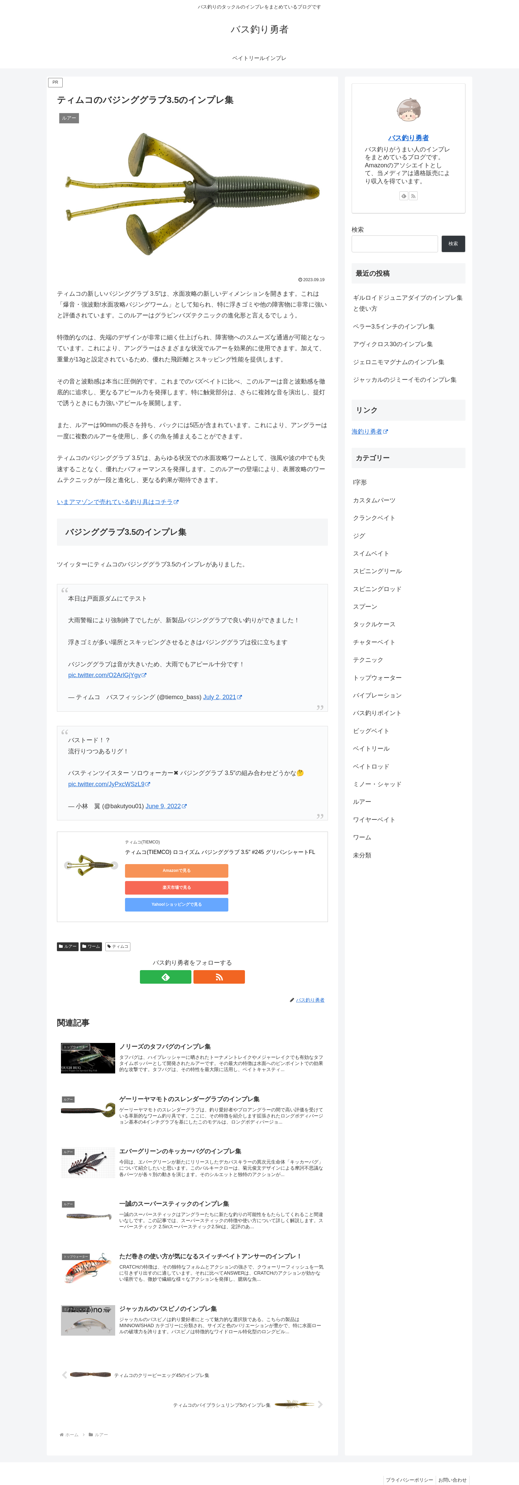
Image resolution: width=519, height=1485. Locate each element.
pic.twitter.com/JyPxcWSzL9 (109, 784)
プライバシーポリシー (406, 1464)
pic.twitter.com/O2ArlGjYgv (107, 675)
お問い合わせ (451, 1464)
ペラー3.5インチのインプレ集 (394, 326)
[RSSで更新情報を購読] (200, 955)
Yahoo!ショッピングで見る (284, 870)
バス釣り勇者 (408, 138)
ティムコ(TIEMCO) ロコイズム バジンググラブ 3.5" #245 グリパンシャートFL (220, 852)
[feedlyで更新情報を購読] (184, 955)
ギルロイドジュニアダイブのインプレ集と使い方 (408, 303)
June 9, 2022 (166, 806)
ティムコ (118, 924)
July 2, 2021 (222, 697)
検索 (358, 229)
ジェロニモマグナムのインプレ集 (398, 362)
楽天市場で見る (220, 870)
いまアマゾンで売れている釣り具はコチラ (118, 502)
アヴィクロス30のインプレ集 (393, 344)
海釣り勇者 (370, 431)
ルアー (68, 924)
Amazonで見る (156, 870)
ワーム (91, 924)
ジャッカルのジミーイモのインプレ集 (405, 379)
